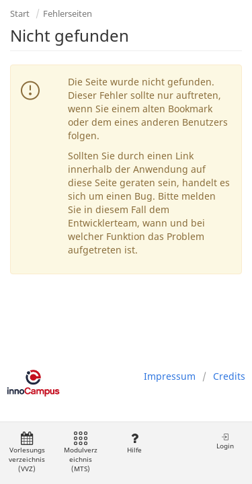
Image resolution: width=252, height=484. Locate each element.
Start (20, 13)
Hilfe (134, 443)
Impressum (170, 376)
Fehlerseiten (67, 13)
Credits (229, 376)
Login (225, 441)
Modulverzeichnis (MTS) (80, 452)
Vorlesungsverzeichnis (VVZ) (27, 452)
